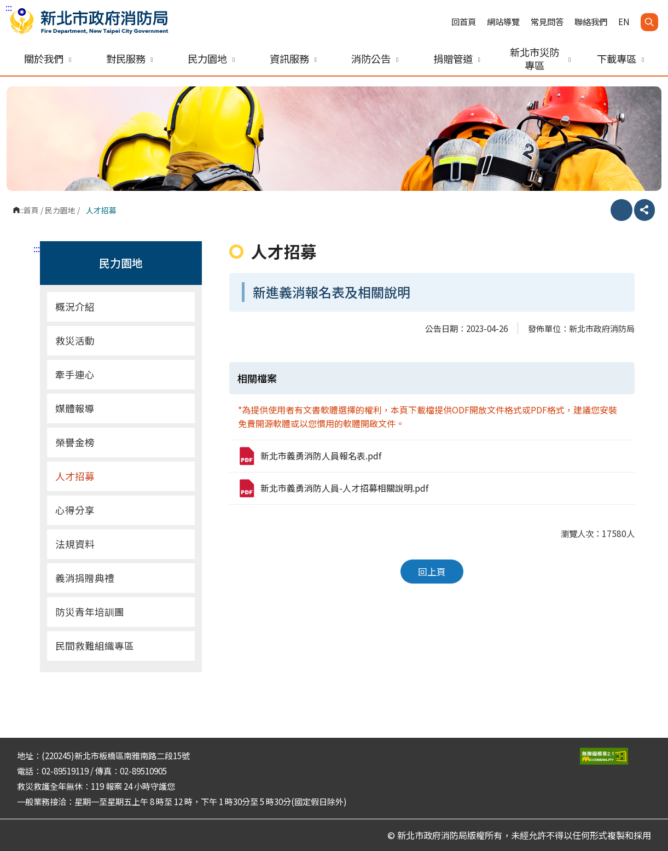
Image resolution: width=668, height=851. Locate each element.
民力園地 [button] (211, 58)
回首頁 (463, 22)
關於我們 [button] (47, 58)
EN (624, 22)
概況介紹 (122, 306)
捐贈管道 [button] (456, 58)
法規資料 (75, 544)
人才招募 (75, 476)
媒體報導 (75, 408)
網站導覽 (503, 22)
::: (8, 7)
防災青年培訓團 (89, 612)
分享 (644, 210)
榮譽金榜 (75, 442)
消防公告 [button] (374, 58)
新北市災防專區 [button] (540, 58)
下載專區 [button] (620, 58)
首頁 (31, 210)
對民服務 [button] (129, 58)
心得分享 (75, 510)
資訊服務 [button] (293, 58)
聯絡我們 (590, 22)
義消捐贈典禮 (84, 578)
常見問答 (547, 22)
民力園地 (60, 210)
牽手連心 (75, 374)
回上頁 (432, 571)
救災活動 (75, 340)
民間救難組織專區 (94, 645)
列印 (621, 210)
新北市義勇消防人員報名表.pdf (309, 456)
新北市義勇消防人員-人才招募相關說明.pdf (332, 488)
